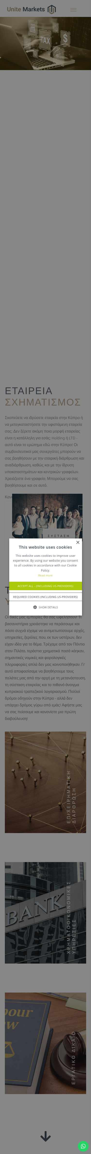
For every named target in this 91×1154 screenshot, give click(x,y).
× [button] (78, 542)
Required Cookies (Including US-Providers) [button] (45, 597)
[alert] (45, 577)
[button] (45, 607)
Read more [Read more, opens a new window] (45, 575)
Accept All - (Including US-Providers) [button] (46, 586)
